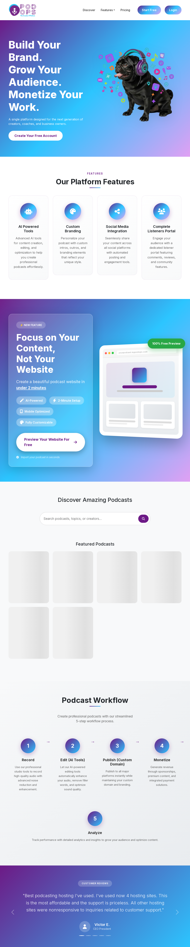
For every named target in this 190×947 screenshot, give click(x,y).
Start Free (149, 10)
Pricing (125, 10)
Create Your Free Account (35, 136)
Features (107, 10)
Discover (89, 10)
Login (173, 10)
